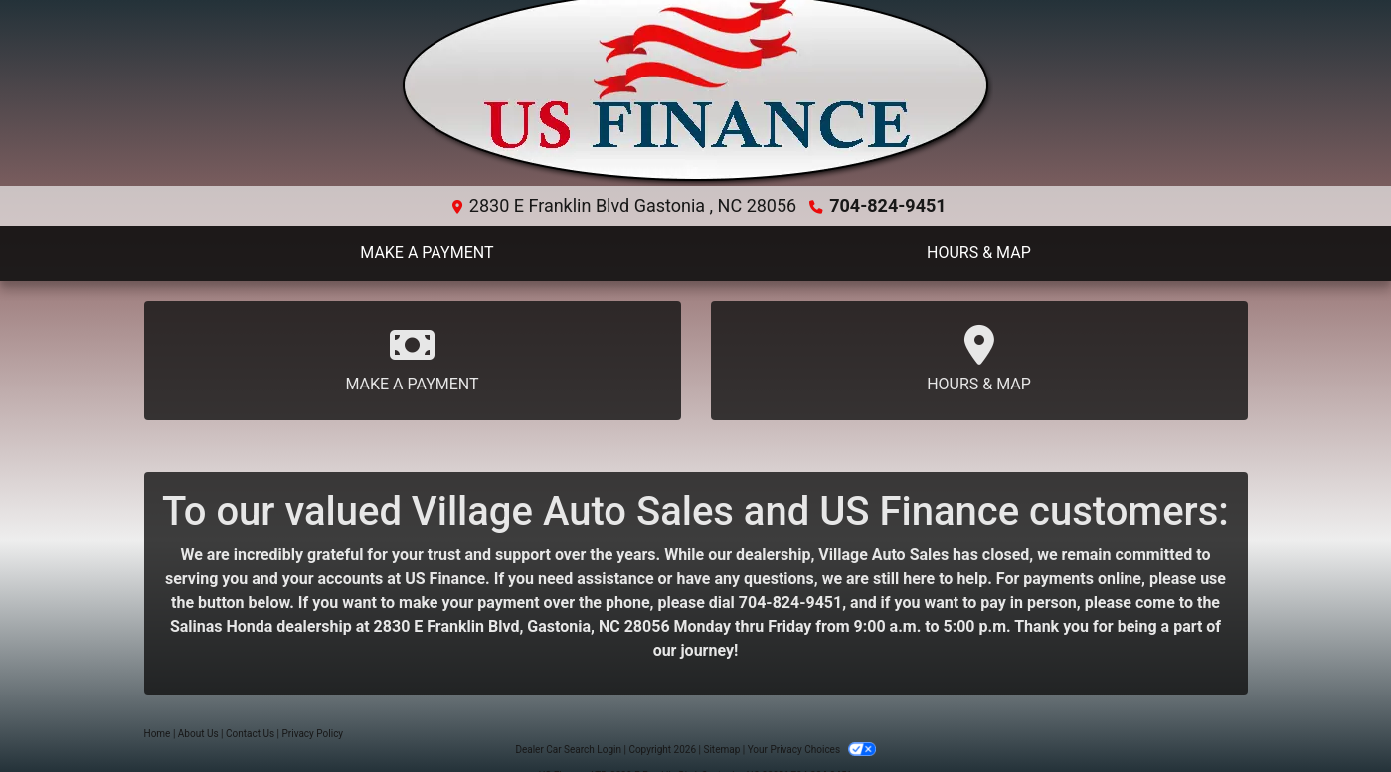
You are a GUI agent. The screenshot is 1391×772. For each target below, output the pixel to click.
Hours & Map (979, 359)
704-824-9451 (887, 205)
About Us (198, 733)
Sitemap (721, 749)
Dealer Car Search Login (568, 749)
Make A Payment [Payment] (412, 359)
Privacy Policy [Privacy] (313, 733)
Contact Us (250, 733)
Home (157, 733)
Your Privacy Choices (812, 749)
